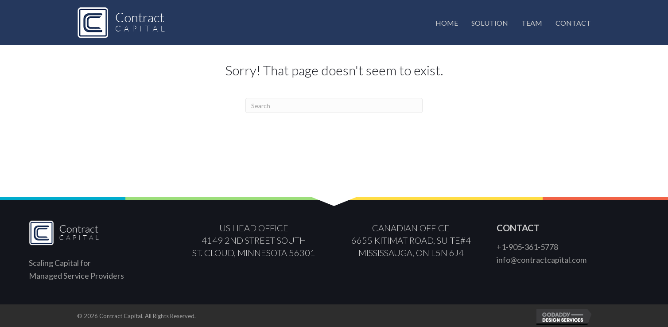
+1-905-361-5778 (527, 247)
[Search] (334, 105)
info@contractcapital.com (541, 260)
